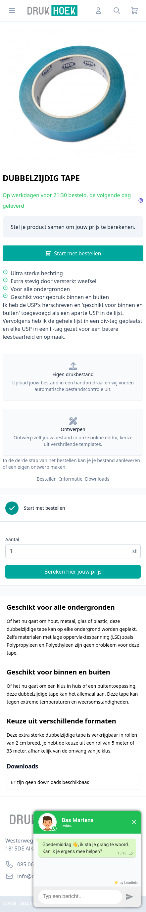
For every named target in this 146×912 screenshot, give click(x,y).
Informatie (70, 479)
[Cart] (135, 11)
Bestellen (47, 479)
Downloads (97, 479)
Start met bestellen (73, 253)
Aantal (12, 539)
